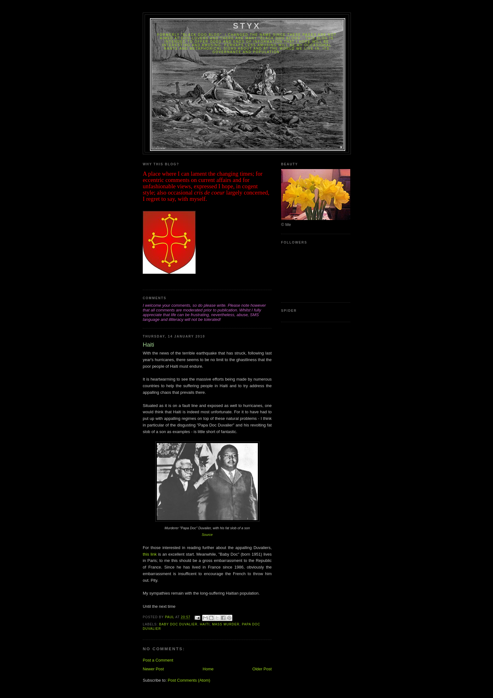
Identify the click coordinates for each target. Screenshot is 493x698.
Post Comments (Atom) (189, 680)
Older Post (262, 669)
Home (208, 669)
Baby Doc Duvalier (178, 624)
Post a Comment (158, 660)
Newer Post (153, 669)
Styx (247, 25)
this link (150, 554)
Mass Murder (225, 624)
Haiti (205, 624)
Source (207, 534)
